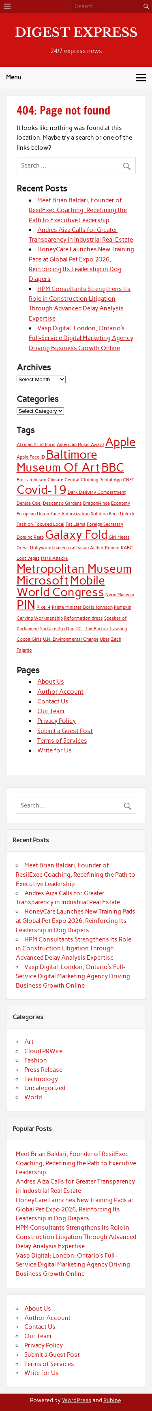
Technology (41, 1079)
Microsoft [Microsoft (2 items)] (43, 580)
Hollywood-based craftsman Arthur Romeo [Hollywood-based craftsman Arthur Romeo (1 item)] (75, 547)
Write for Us (54, 750)
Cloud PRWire (43, 1051)
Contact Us (53, 701)
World (33, 1097)
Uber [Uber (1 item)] (105, 639)
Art (29, 1042)
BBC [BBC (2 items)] (112, 467)
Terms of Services (62, 740)
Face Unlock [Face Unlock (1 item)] (122, 513)
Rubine (112, 1400)
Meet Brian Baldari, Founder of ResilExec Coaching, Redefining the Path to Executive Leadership (78, 210)
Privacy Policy (56, 721)
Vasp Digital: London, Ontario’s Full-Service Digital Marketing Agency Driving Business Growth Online (81, 338)
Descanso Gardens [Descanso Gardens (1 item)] (62, 503)
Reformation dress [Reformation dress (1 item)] (83, 618)
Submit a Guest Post (65, 731)
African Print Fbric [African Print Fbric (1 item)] (36, 444)
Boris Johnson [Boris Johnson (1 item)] (31, 479)
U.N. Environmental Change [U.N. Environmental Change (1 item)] (70, 639)
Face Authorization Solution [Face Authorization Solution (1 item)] (79, 513)
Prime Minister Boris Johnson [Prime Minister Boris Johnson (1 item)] (82, 607)
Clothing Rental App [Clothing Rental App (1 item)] (101, 479)
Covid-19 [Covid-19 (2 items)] (41, 489)
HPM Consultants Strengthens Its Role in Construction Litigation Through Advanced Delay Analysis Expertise (73, 949)
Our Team (50, 711)
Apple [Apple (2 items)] (120, 442)
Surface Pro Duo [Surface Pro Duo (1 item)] (57, 628)
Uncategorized (44, 1088)
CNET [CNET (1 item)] (128, 479)
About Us (50, 681)
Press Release (43, 1069)
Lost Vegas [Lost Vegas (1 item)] (28, 558)
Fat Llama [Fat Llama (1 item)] (76, 524)
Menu (13, 77)
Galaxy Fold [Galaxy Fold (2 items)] (76, 534)
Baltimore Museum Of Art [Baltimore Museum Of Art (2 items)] (58, 460)
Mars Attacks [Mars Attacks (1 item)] (54, 558)
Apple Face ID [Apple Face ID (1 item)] (31, 457)
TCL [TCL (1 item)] (80, 628)
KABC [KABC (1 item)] (127, 547)
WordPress (76, 1400)
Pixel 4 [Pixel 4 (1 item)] (43, 607)
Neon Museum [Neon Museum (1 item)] (119, 594)
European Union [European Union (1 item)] (33, 513)
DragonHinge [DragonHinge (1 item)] (96, 503)
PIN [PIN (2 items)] (26, 604)
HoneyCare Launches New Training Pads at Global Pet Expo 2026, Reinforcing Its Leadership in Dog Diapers (75, 921)
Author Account (60, 691)
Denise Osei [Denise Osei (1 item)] (29, 503)
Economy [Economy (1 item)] (120, 503)
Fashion (35, 1060)
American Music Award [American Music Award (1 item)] (80, 444)
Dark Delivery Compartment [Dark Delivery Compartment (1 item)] (97, 492)
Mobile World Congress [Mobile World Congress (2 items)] (61, 586)
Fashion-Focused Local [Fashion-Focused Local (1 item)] (40, 524)
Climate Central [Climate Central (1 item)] (63, 479)
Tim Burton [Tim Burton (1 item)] (96, 628)
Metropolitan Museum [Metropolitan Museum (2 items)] (74, 568)
